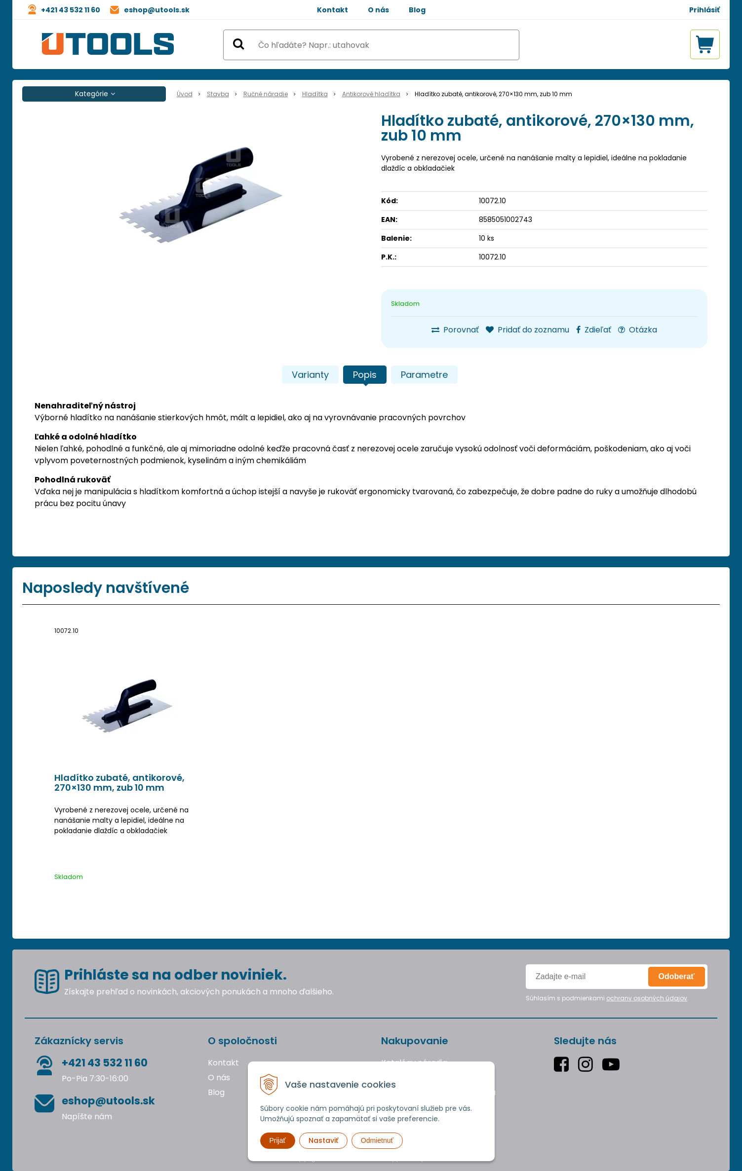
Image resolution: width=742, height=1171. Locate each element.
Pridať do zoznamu (527, 329)
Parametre (424, 374)
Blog (417, 10)
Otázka (637, 329)
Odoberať (677, 976)
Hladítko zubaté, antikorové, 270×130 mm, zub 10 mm (119, 783)
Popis (365, 374)
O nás (378, 10)
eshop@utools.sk (157, 10)
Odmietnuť (377, 1140)
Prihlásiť (704, 10)
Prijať (278, 1140)
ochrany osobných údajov (646, 998)
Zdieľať (593, 329)
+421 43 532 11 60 (70, 10)
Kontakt (332, 10)
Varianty (310, 374)
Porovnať (455, 329)
